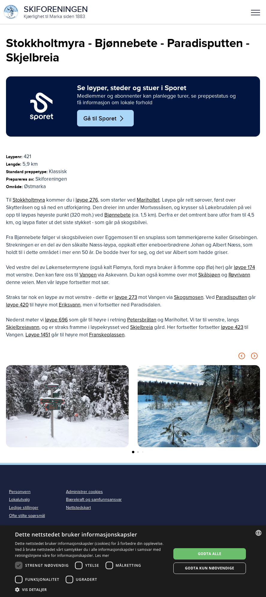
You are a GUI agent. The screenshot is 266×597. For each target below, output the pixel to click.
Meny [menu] (255, 12)
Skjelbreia (141, 327)
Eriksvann (69, 305)
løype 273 (126, 297)
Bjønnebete (117, 215)
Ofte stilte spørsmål (27, 515)
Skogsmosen (188, 297)
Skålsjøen (209, 275)
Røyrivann (239, 275)
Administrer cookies (84, 491)
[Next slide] (254, 357)
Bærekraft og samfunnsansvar (94, 499)
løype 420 (17, 305)
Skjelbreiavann (22, 327)
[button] (255, 11)
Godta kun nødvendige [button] (209, 568)
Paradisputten (231, 297)
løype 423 (232, 327)
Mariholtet (148, 200)
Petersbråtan (141, 320)
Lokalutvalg (19, 499)
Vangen (88, 275)
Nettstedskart (78, 507)
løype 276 (87, 200)
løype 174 (244, 267)
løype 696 (56, 320)
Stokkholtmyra (29, 200)
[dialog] (133, 561)
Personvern (20, 491)
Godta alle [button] (209, 553)
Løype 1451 (37, 335)
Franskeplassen (106, 335)
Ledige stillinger (23, 507)
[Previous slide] (241, 357)
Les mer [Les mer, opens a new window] (102, 555)
